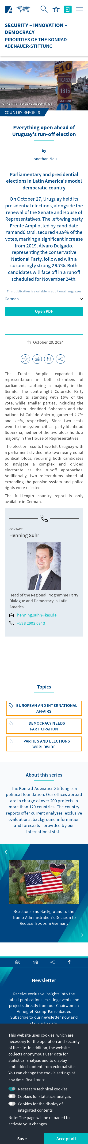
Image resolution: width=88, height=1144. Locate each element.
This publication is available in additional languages (44, 291)
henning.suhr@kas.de (33, 615)
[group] (44, 893)
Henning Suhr (24, 535)
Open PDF (44, 311)
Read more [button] (35, 1079)
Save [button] (22, 1138)
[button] (6, 852)
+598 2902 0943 (27, 623)
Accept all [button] (66, 1138)
